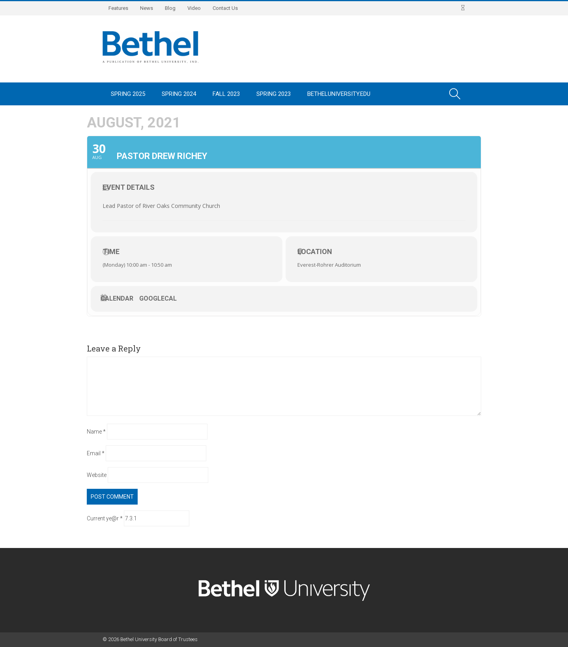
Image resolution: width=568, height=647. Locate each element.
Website (96, 475)
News (146, 8)
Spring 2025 (128, 93)
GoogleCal (158, 298)
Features (118, 8)
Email (96, 453)
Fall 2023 (226, 93)
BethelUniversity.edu (338, 93)
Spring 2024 (179, 93)
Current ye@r (105, 518)
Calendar (117, 298)
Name (96, 431)
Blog (170, 8)
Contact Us (225, 8)
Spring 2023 (273, 93)
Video (194, 8)
